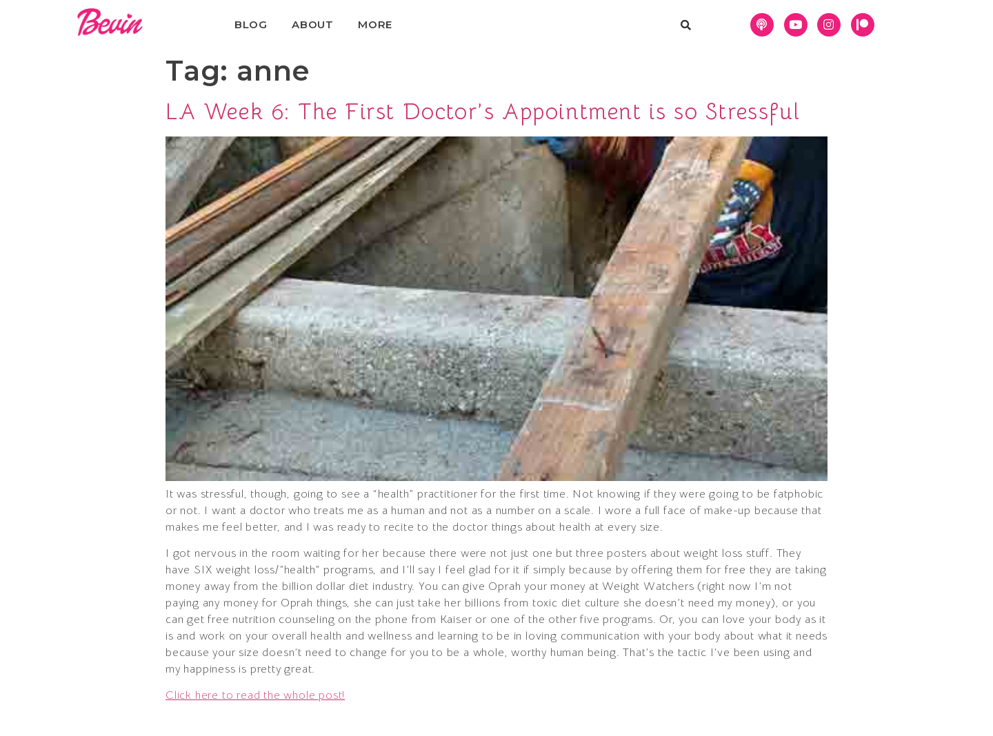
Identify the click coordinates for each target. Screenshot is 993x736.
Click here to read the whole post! (255, 695)
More (375, 24)
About (313, 24)
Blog (251, 24)
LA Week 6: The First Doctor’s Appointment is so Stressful (483, 111)
